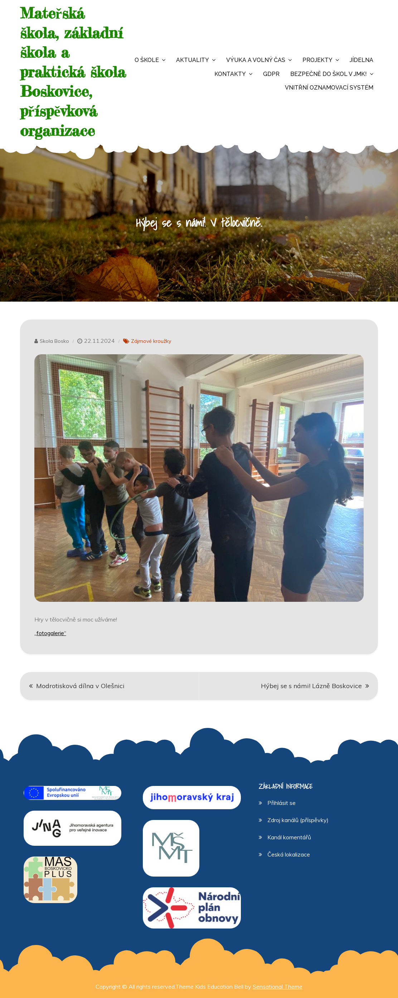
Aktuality (192, 60)
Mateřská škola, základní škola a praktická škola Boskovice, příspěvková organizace (73, 72)
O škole (147, 60)
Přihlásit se (281, 802)
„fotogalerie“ (50, 633)
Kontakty (230, 74)
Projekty (317, 60)
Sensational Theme (277, 986)
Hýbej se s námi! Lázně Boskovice (311, 686)
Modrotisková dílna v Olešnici (80, 686)
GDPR (271, 74)
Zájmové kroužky (151, 341)
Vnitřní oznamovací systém (329, 87)
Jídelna (361, 60)
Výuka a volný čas (255, 60)
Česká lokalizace (288, 854)
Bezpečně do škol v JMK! (328, 74)
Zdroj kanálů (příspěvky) (298, 820)
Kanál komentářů (289, 837)
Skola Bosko (54, 341)
